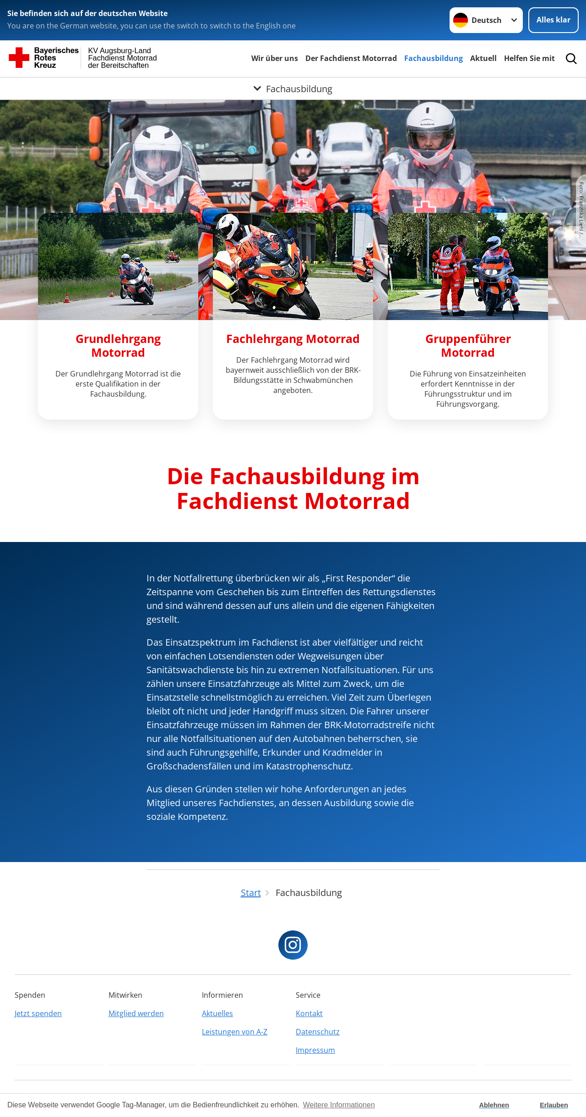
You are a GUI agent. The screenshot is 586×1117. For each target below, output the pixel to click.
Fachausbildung (433, 58)
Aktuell (483, 58)
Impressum (315, 1050)
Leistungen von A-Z (234, 1032)
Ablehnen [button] (494, 1105)
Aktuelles (217, 1013)
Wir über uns (274, 58)
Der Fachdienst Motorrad (351, 58)
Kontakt (309, 1013)
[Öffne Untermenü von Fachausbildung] (293, 88)
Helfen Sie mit (529, 58)
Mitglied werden (136, 1013)
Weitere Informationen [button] (339, 1105)
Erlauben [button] (554, 1105)
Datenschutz (318, 1032)
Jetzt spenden (38, 1013)
